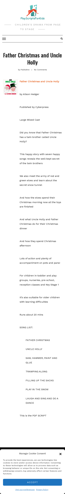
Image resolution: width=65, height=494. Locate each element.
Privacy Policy (42, 490)
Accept (32, 482)
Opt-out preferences (25, 490)
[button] (60, 453)
